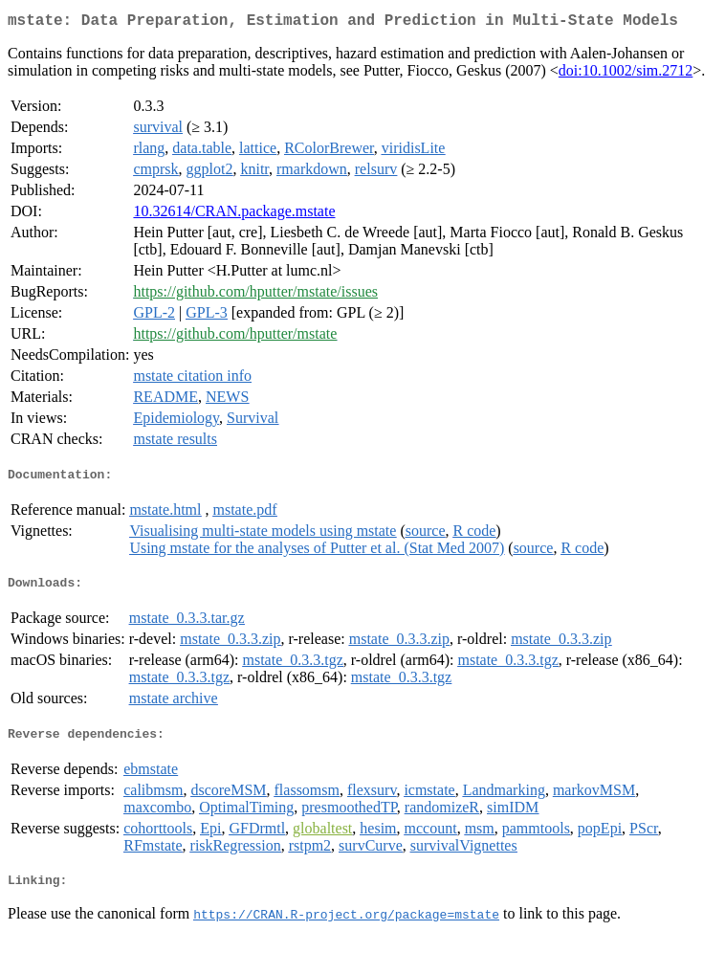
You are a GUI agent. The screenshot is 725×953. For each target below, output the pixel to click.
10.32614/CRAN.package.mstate (234, 215)
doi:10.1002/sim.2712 (625, 74)
